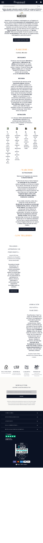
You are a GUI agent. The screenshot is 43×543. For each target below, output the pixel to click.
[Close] (42, 9)
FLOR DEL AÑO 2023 (21, 53)
